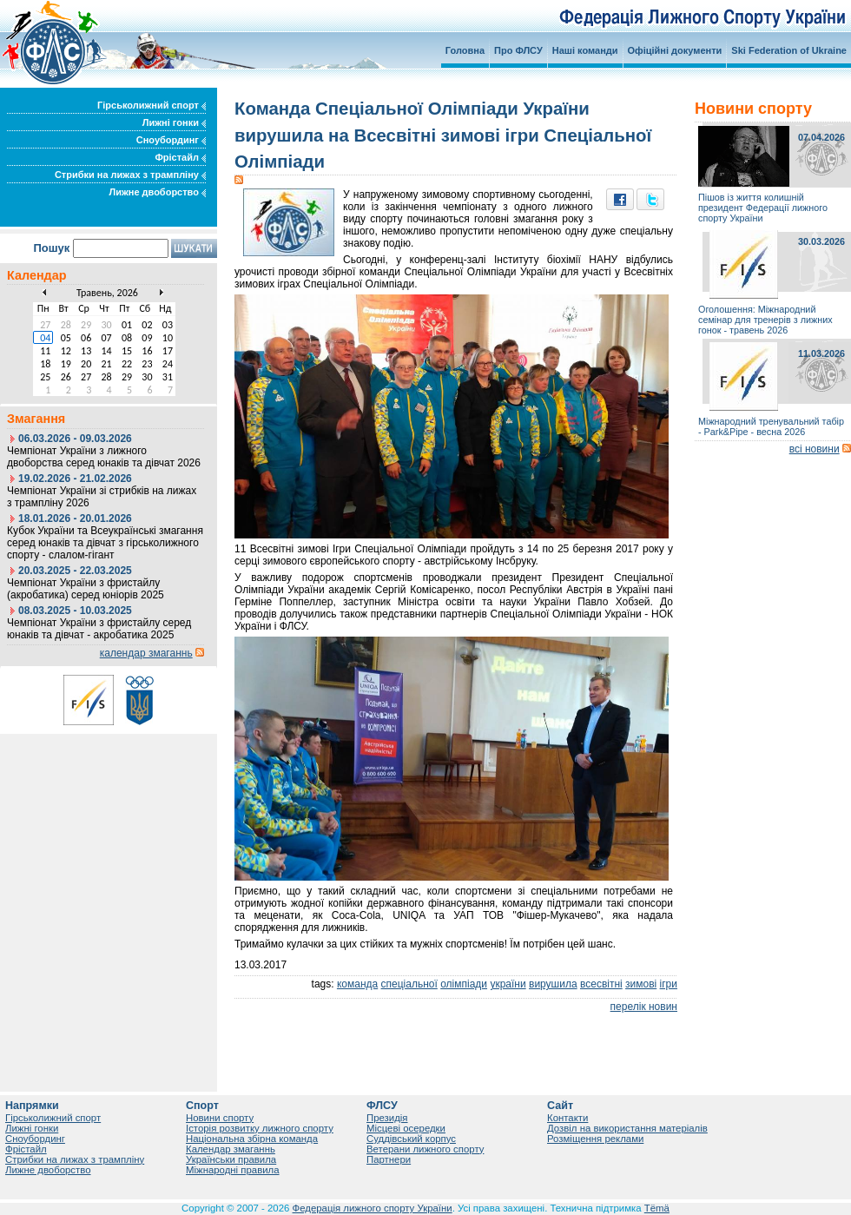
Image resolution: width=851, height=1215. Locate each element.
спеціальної (409, 984)
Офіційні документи (675, 50)
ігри (668, 984)
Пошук (51, 247)
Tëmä (657, 1208)
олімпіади (463, 984)
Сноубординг (171, 140)
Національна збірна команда (252, 1138)
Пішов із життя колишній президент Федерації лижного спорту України (763, 207)
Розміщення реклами (595, 1138)
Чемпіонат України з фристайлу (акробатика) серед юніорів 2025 (85, 589)
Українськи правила (231, 1159)
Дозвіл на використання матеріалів (627, 1128)
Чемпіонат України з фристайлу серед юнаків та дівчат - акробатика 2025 (99, 629)
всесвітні (601, 984)
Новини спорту (220, 1118)
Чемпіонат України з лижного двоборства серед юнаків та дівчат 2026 (104, 457)
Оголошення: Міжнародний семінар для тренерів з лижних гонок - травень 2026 (765, 319)
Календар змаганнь (230, 1149)
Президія (387, 1118)
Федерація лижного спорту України (372, 1208)
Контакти (567, 1118)
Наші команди (585, 50)
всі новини (814, 449)
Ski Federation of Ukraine (789, 50)
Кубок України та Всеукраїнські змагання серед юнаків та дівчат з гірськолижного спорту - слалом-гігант (105, 543)
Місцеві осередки (405, 1128)
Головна (465, 50)
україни (507, 984)
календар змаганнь (146, 653)
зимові (640, 984)
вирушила (553, 984)
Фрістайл (180, 157)
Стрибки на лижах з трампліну (130, 174)
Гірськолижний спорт (151, 105)
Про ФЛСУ (518, 50)
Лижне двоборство (157, 192)
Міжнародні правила (233, 1170)
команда (357, 984)
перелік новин (643, 1006)
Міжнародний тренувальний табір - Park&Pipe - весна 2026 (771, 426)
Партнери (388, 1159)
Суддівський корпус (411, 1138)
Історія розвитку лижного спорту (259, 1128)
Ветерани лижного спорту (425, 1149)
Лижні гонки (174, 122)
